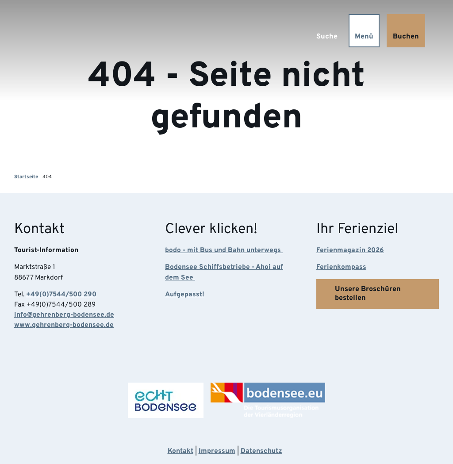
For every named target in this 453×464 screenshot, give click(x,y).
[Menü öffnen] (363, 30)
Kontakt (180, 451)
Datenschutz (261, 451)
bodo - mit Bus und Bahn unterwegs (224, 249)
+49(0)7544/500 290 (61, 294)
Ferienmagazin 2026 (350, 249)
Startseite (26, 177)
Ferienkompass (341, 267)
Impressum (217, 451)
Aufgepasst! (184, 294)
